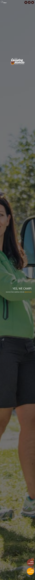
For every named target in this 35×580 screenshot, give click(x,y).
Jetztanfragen (30, 571)
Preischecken (30, 562)
